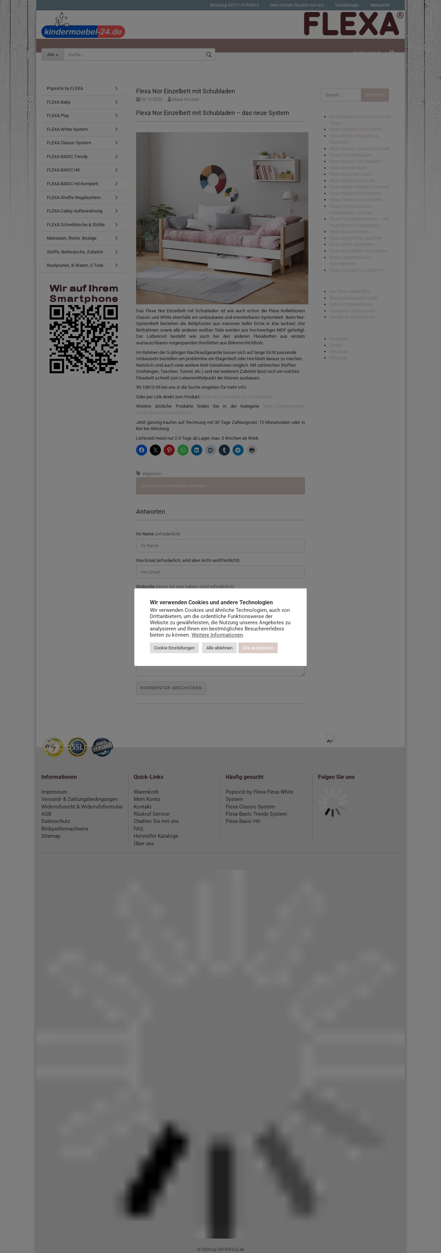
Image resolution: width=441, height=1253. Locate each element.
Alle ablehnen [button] (219, 647)
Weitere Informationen (217, 635)
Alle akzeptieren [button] (258, 647)
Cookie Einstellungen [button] (174, 647)
